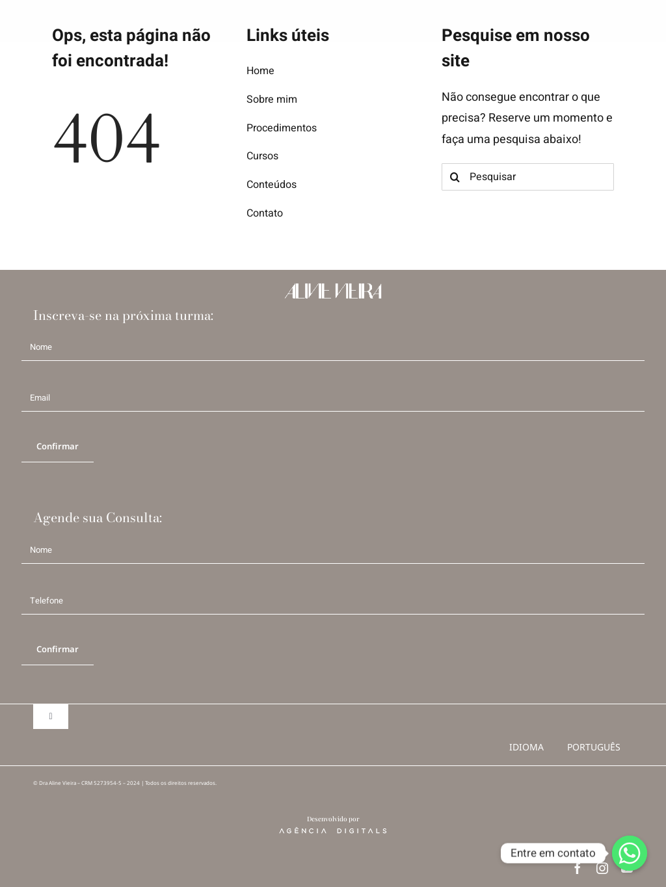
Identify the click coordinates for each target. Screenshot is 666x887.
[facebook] (577, 868)
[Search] (455, 177)
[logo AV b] (33, 19)
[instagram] (602, 868)
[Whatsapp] (629, 853)
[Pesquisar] (528, 177)
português (593, 747)
